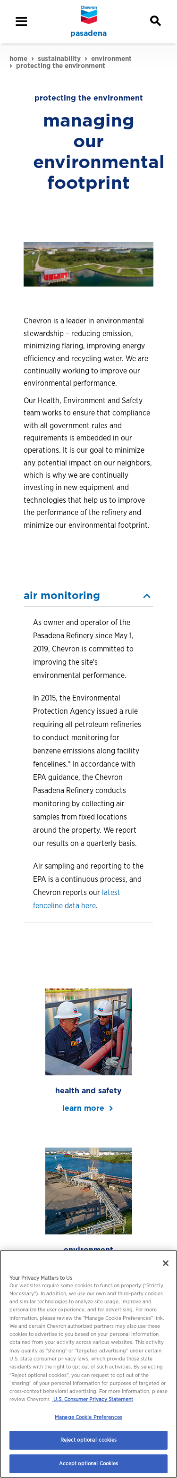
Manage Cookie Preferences (88, 1417)
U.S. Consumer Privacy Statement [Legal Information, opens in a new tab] (92, 1399)
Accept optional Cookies (88, 1463)
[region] (88, 1364)
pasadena (88, 33)
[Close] (165, 1263)
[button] (88, 596)
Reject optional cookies (88, 1439)
